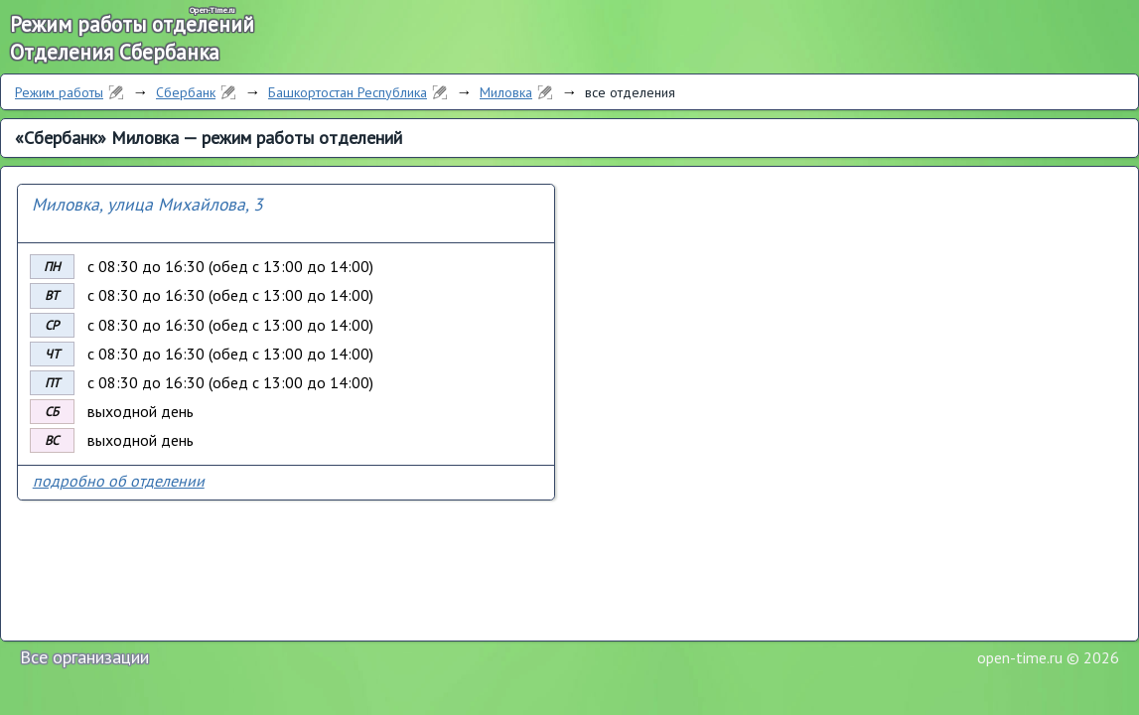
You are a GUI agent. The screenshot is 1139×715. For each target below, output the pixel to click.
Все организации (84, 656)
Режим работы (59, 92)
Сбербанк (185, 92)
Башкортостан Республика (347, 92)
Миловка (506, 92)
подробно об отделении (119, 481)
